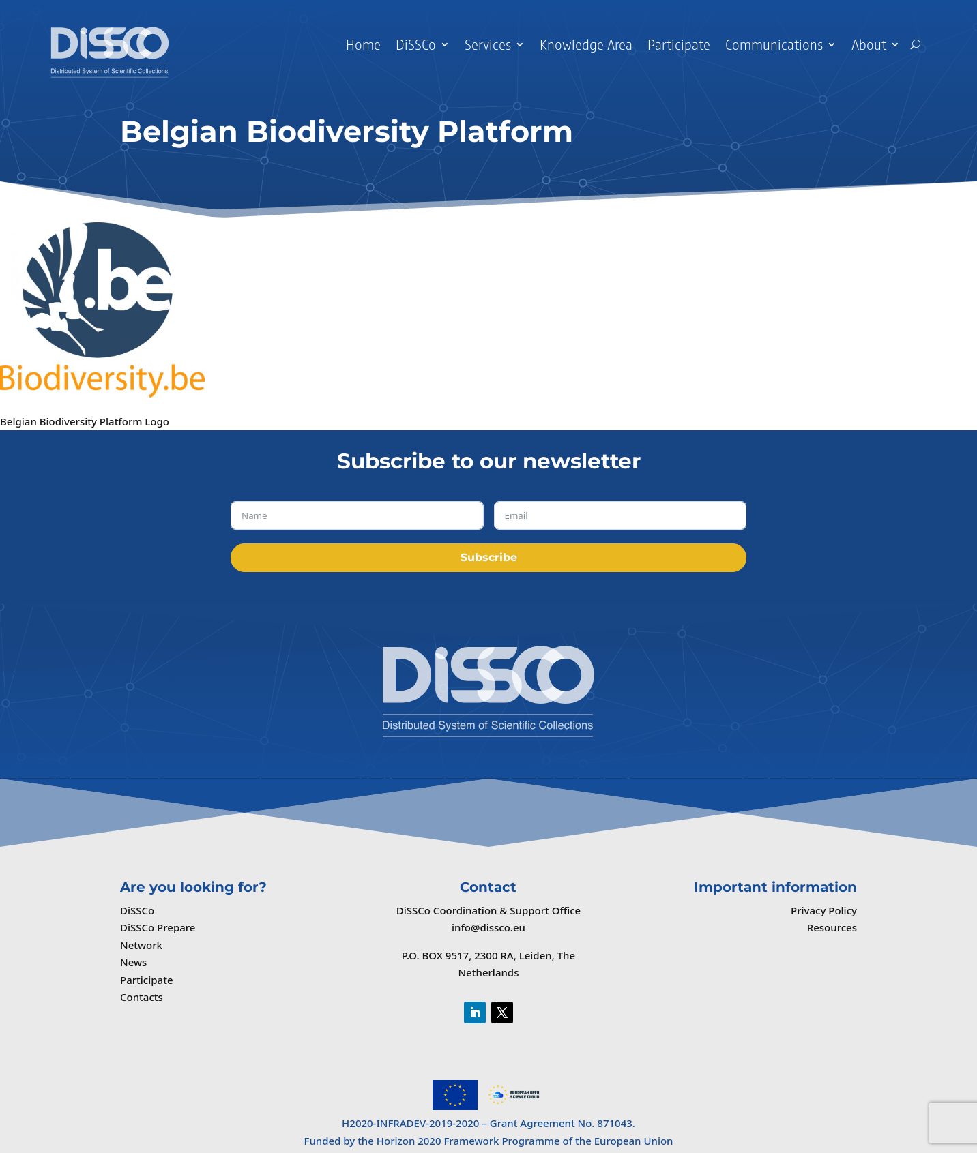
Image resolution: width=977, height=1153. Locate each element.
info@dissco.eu (488, 927)
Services (488, 44)
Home (363, 44)
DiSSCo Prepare (157, 927)
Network (141, 945)
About (868, 44)
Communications (774, 44)
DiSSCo (416, 44)
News (133, 962)
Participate (678, 44)
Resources (832, 927)
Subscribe (489, 557)
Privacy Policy (824, 910)
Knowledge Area (586, 44)
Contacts (141, 997)
